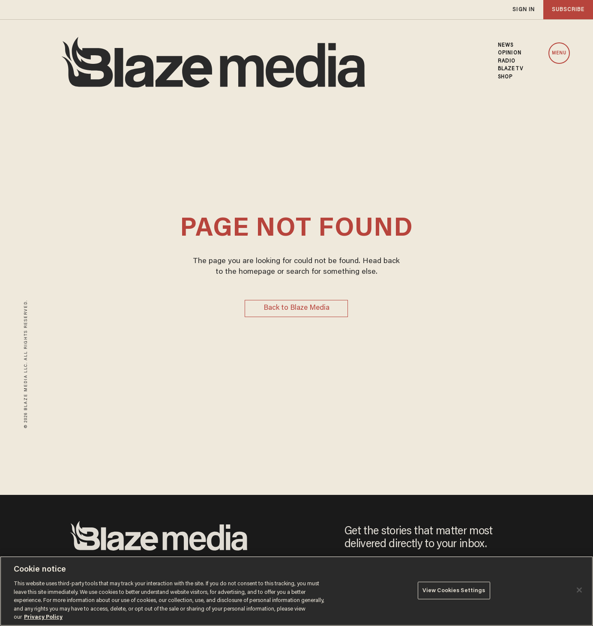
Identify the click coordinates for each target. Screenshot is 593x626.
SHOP (505, 77)
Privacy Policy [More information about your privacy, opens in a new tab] (43, 617)
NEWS (505, 45)
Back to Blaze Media (296, 308)
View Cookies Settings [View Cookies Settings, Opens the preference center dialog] (453, 590)
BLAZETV (510, 69)
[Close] (579, 590)
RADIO (507, 61)
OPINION (509, 53)
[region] (296, 591)
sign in (523, 9)
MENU (559, 53)
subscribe (568, 9)
